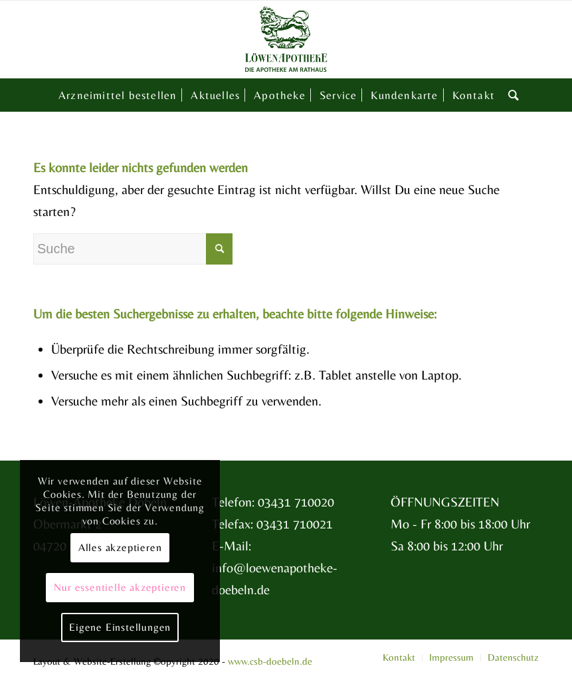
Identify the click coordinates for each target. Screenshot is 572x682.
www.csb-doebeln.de (270, 661)
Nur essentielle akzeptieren (120, 587)
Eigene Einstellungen (120, 627)
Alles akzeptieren (120, 547)
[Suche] (511, 95)
